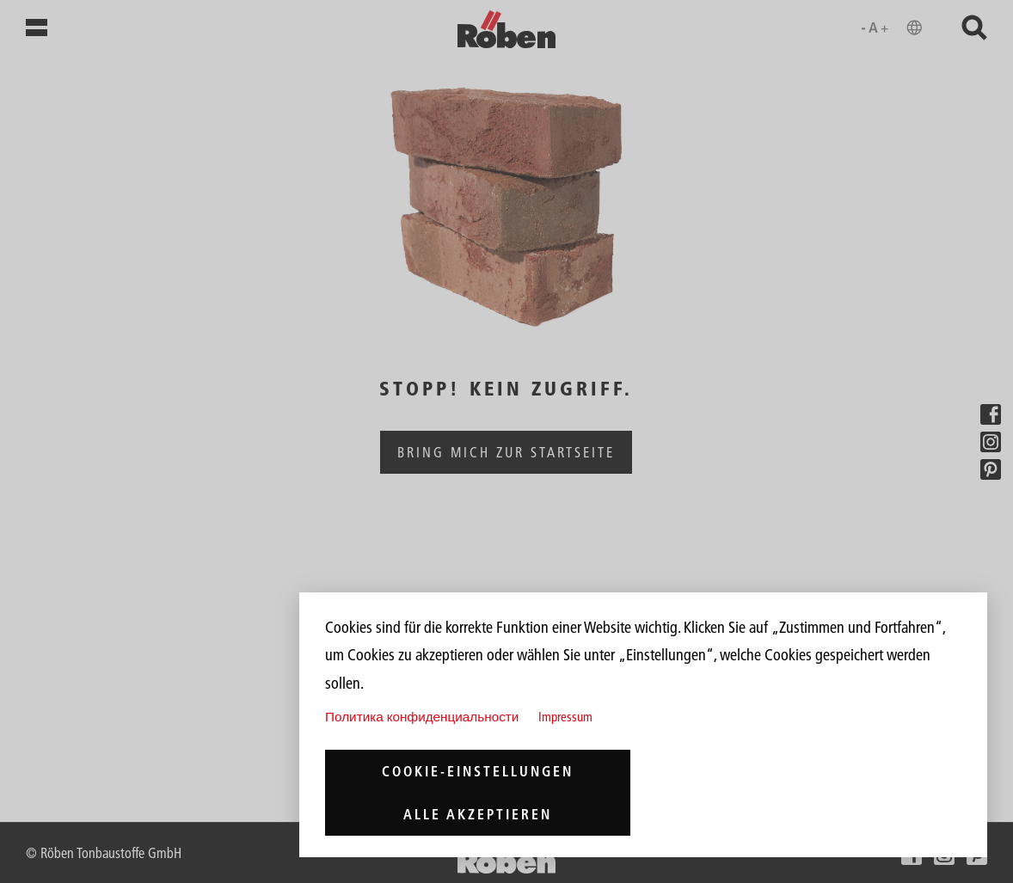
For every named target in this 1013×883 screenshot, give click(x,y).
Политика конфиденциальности (422, 716)
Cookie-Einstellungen (478, 771)
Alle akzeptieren (477, 814)
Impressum (565, 716)
